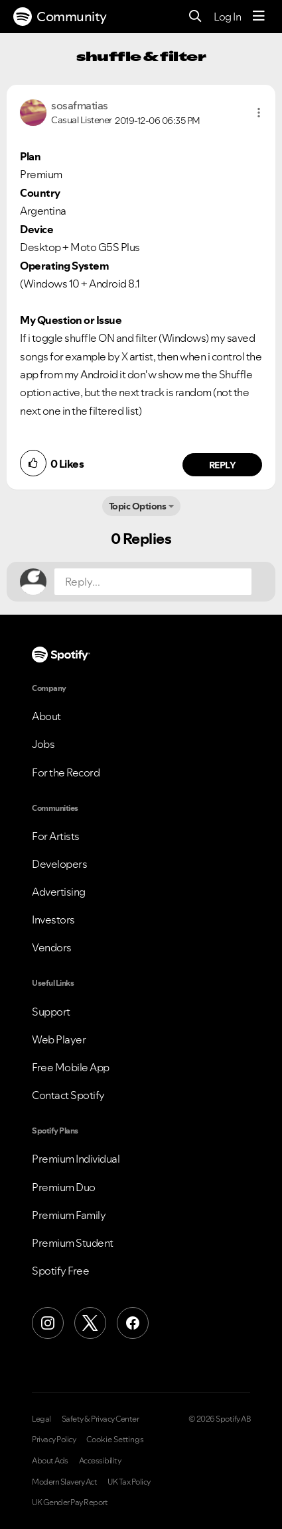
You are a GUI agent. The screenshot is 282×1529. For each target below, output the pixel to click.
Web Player (59, 1039)
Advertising (59, 891)
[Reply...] (152, 581)
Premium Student (72, 1243)
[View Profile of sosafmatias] (79, 105)
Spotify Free (60, 1270)
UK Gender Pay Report (69, 1502)
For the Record (66, 772)
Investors (53, 919)
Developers (59, 864)
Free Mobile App (70, 1067)
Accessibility (100, 1460)
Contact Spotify (68, 1095)
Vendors (52, 947)
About (46, 716)
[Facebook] (133, 1323)
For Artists (56, 836)
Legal (41, 1419)
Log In (227, 16)
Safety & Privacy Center (100, 1419)
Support (51, 1011)
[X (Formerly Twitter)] (90, 1323)
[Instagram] (48, 1323)
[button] (259, 113)
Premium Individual (75, 1158)
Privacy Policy (54, 1439)
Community (60, 16)
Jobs (43, 744)
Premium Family (69, 1215)
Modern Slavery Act (64, 1482)
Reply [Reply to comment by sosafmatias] (222, 465)
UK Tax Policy (129, 1482)
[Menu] (259, 17)
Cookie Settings (115, 1439)
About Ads (50, 1460)
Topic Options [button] (138, 506)
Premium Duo (64, 1187)
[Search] (195, 17)
